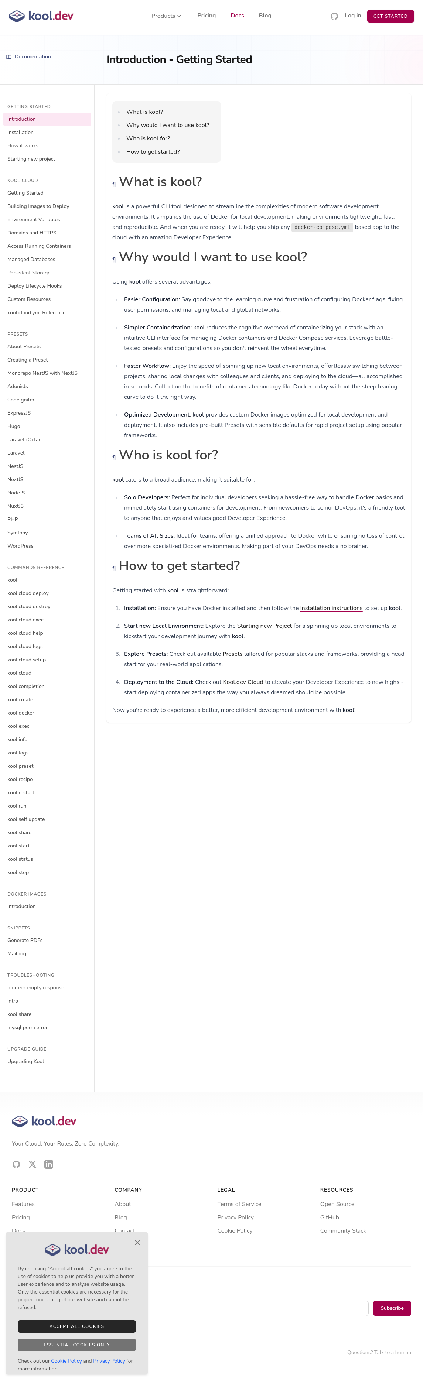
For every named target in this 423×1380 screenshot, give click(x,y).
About (123, 1204)
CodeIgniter (20, 399)
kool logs (18, 752)
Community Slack (343, 1231)
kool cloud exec (25, 619)
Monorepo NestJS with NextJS (42, 373)
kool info (17, 739)
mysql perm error (27, 1027)
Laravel (15, 452)
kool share (19, 832)
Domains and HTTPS (31, 232)
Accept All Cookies (77, 1326)
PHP (12, 519)
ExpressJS (19, 413)
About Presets (24, 346)
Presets (232, 654)
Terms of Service (240, 1204)
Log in (353, 16)
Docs (237, 16)
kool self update (26, 819)
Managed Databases (31, 259)
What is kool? (144, 112)
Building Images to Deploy (38, 206)
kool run (17, 805)
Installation (20, 132)
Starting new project (31, 158)
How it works (22, 145)
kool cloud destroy (28, 606)
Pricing (207, 16)
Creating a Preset (27, 359)
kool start (18, 845)
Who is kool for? (148, 138)
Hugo (13, 426)
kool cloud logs (25, 646)
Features (23, 1204)
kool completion (26, 686)
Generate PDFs (24, 940)
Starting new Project (264, 626)
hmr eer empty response (35, 987)
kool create (20, 699)
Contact (125, 1231)
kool (12, 579)
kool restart (20, 792)
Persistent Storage (29, 272)
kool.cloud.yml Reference (36, 312)
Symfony (17, 532)
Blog (265, 16)
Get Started (390, 16)
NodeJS (16, 492)
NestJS (15, 466)
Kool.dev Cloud (243, 682)
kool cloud (19, 673)
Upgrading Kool (25, 1061)
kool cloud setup (26, 659)
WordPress (20, 545)
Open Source (337, 1204)
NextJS (15, 479)
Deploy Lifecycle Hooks (34, 286)
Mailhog (16, 953)
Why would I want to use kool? (167, 125)
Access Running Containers (39, 246)
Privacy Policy (236, 1217)
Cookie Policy (235, 1231)
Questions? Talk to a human (379, 1352)
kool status (20, 859)
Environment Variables (33, 219)
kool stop (18, 872)
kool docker (20, 712)
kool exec (18, 726)
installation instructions (331, 608)
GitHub (329, 1217)
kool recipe (20, 779)
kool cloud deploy (28, 593)
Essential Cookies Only (77, 1345)
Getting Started (25, 192)
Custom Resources (29, 299)
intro (12, 1000)
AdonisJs (17, 386)
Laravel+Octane (25, 439)
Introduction (21, 119)
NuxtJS (15, 506)
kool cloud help (25, 633)
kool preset (20, 766)
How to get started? (153, 152)
